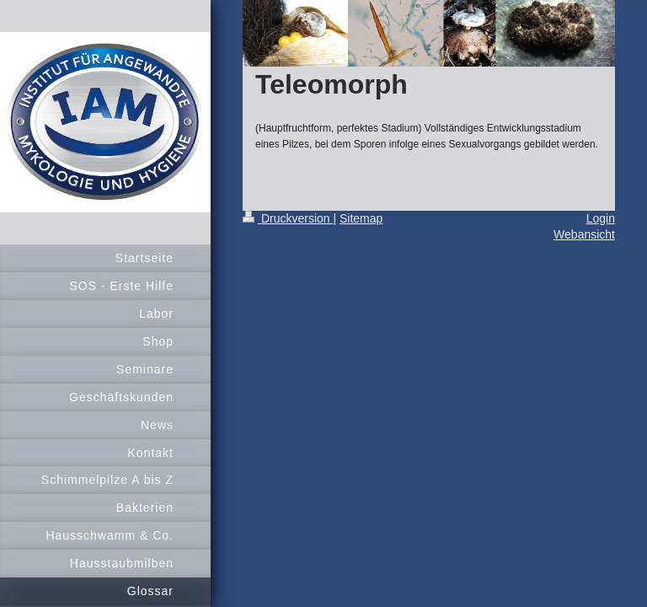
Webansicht (584, 234)
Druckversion (288, 218)
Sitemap (361, 218)
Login (600, 218)
